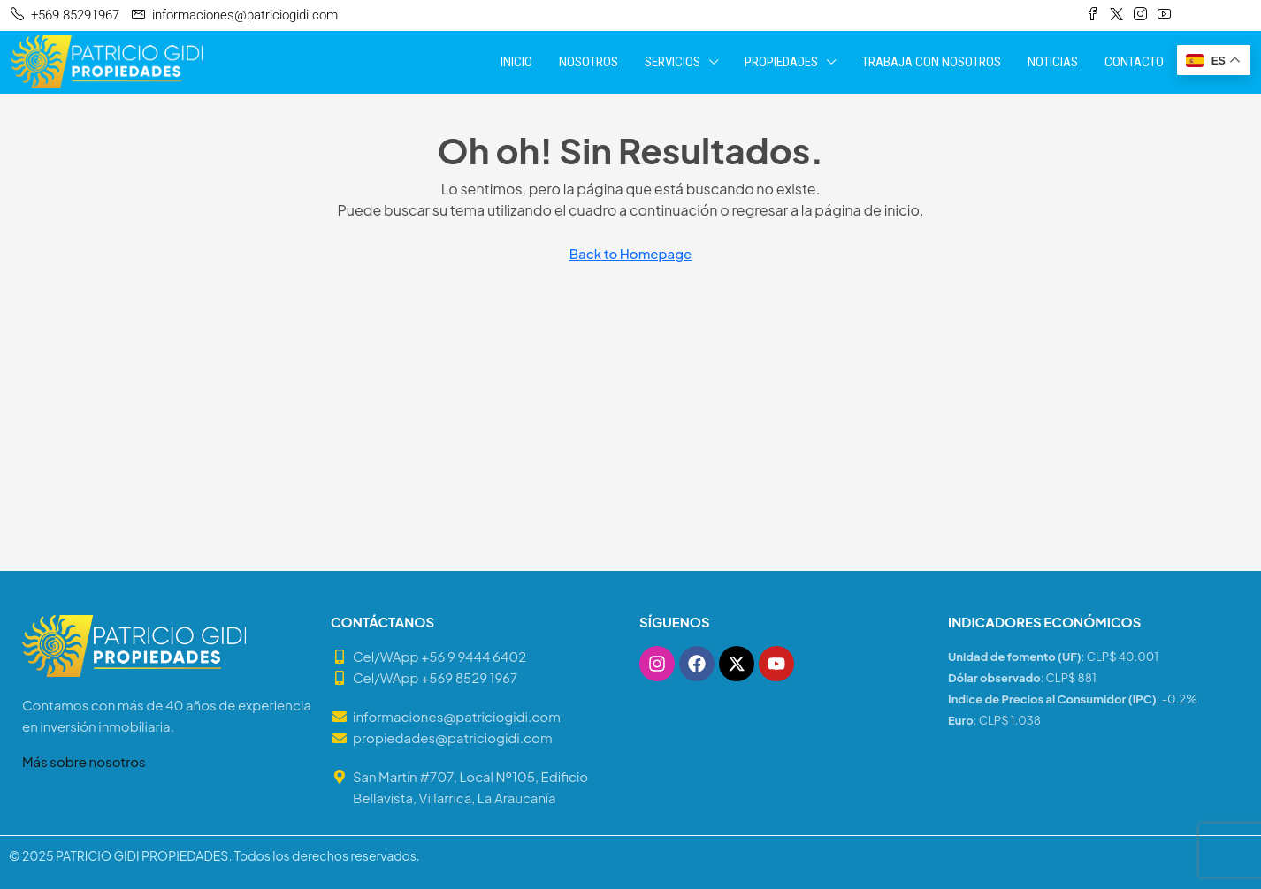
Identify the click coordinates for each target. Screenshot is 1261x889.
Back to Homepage (630, 253)
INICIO (516, 62)
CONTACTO (1134, 62)
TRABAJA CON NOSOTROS (931, 62)
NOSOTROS (588, 62)
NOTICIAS (1053, 62)
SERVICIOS (672, 62)
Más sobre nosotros (84, 761)
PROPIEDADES (781, 62)
